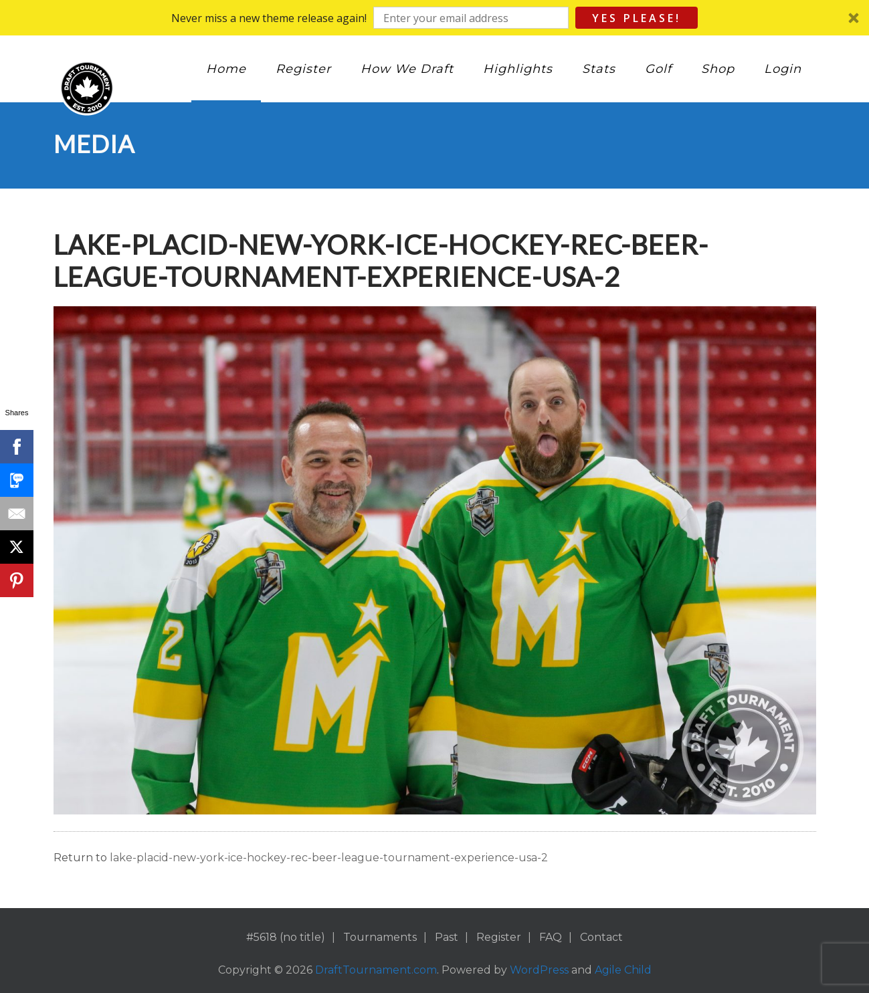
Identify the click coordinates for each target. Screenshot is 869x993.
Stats (598, 69)
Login (782, 69)
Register (303, 69)
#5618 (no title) (285, 937)
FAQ (550, 937)
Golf (658, 69)
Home (226, 69)
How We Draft (407, 69)
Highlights (518, 69)
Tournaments (380, 937)
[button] (434, 17)
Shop (718, 69)
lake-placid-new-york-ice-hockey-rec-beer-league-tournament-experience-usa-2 (329, 857)
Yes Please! (636, 18)
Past (446, 937)
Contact (601, 937)
